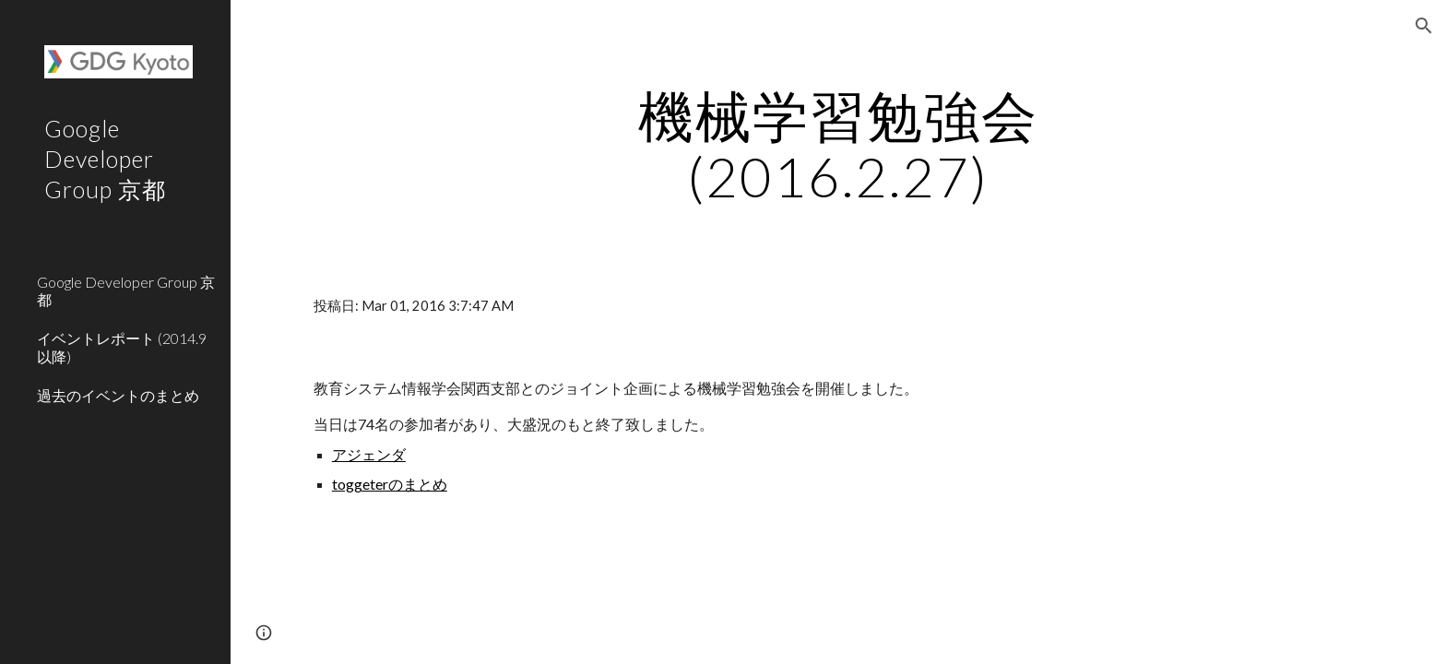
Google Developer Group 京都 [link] (126, 290)
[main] (838, 145)
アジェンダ (369, 454)
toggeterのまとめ (389, 483)
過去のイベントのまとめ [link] (118, 395)
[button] (1424, 26)
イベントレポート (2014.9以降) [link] (122, 346)
